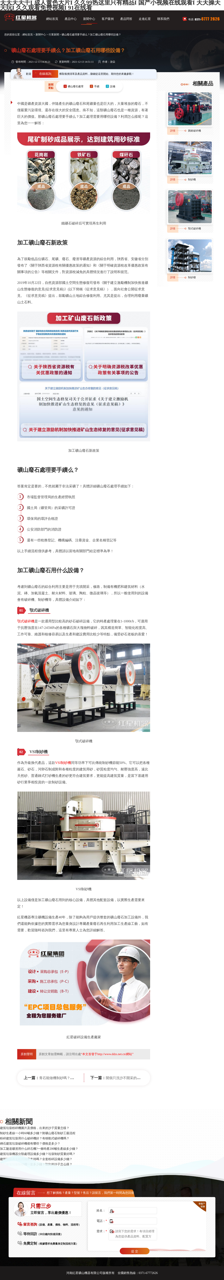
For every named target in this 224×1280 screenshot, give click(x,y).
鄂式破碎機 (194, 228)
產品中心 (71, 19)
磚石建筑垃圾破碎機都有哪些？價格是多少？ (30, 1143)
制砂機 (192, 179)
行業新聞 (54, 34)
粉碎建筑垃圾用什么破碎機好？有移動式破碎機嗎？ (34, 1138)
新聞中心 (89, 19)
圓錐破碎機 (194, 130)
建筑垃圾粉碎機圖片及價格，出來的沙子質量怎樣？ (34, 1128)
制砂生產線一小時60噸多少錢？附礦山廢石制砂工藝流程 (37, 1133)
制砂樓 (192, 277)
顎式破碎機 (25, 621)
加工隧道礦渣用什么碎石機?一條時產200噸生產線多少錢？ (39, 1148)
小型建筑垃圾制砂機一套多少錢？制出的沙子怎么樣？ (36, 1164)
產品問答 (126, 19)
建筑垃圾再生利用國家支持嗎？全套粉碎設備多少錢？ (36, 1159)
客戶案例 (108, 19)
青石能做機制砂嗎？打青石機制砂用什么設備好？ (77, 1078)
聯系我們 (163, 19)
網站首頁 (52, 19)
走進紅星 (145, 19)
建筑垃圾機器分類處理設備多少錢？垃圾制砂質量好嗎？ (37, 1154)
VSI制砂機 (63, 763)
